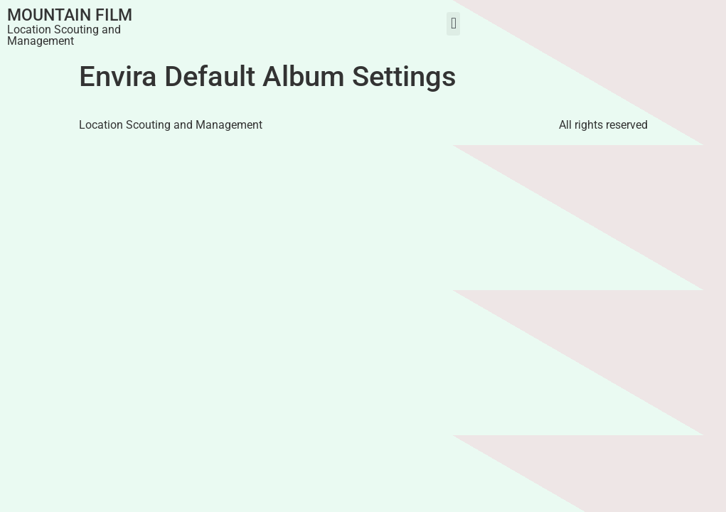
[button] (453, 24)
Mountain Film (69, 15)
